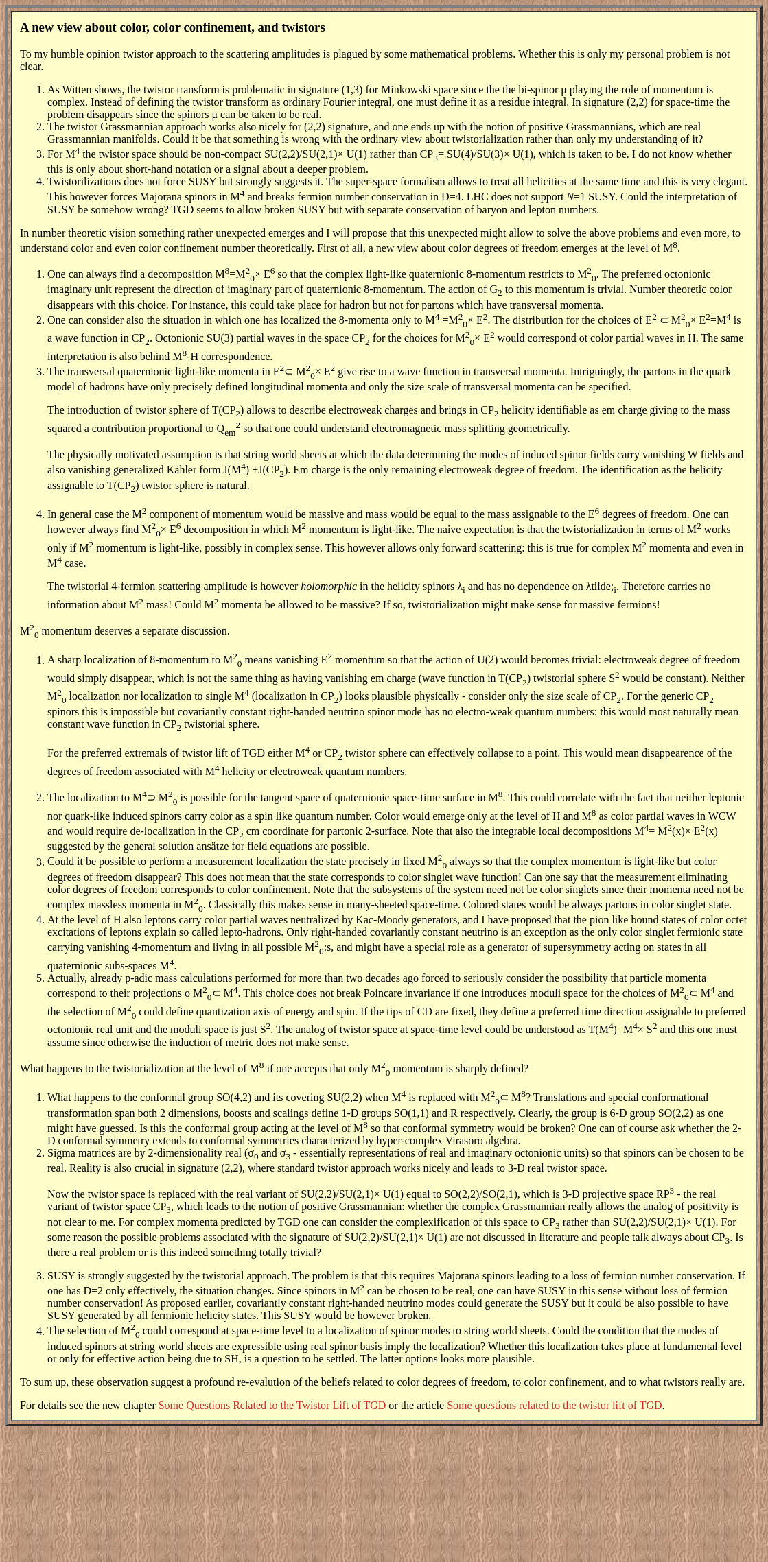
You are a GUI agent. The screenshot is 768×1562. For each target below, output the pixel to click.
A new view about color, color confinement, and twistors (172, 27)
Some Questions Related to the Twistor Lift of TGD (272, 1405)
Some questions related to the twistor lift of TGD (554, 1405)
